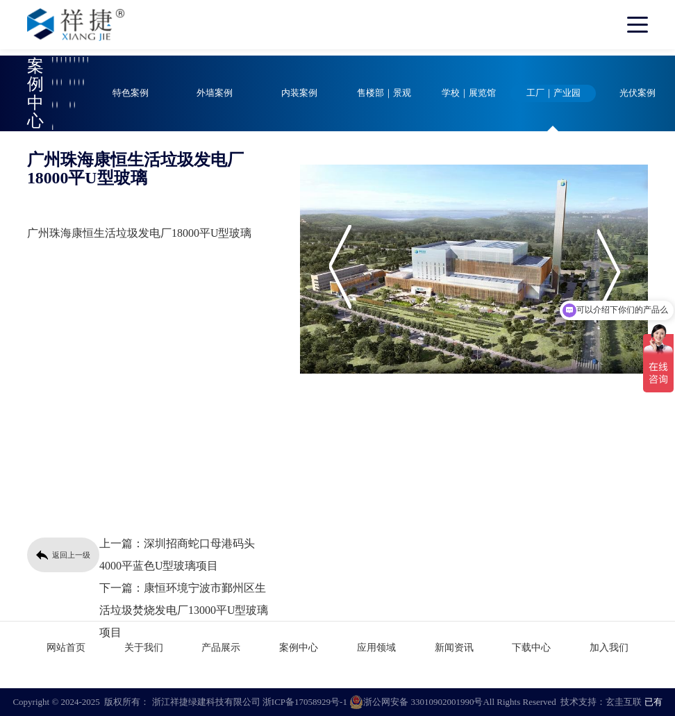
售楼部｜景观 (384, 93)
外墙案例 (215, 93)
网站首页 (66, 647)
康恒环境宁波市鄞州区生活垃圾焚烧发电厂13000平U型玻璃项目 (184, 610)
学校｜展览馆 (469, 93)
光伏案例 (637, 93)
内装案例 (299, 93)
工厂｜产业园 (553, 93)
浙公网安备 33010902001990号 (416, 702)
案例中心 (298, 647)
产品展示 (220, 647)
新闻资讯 (454, 647)
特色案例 (130, 93)
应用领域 (376, 647)
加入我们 (609, 647)
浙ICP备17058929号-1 (304, 702)
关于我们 (143, 647)
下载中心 (531, 647)
